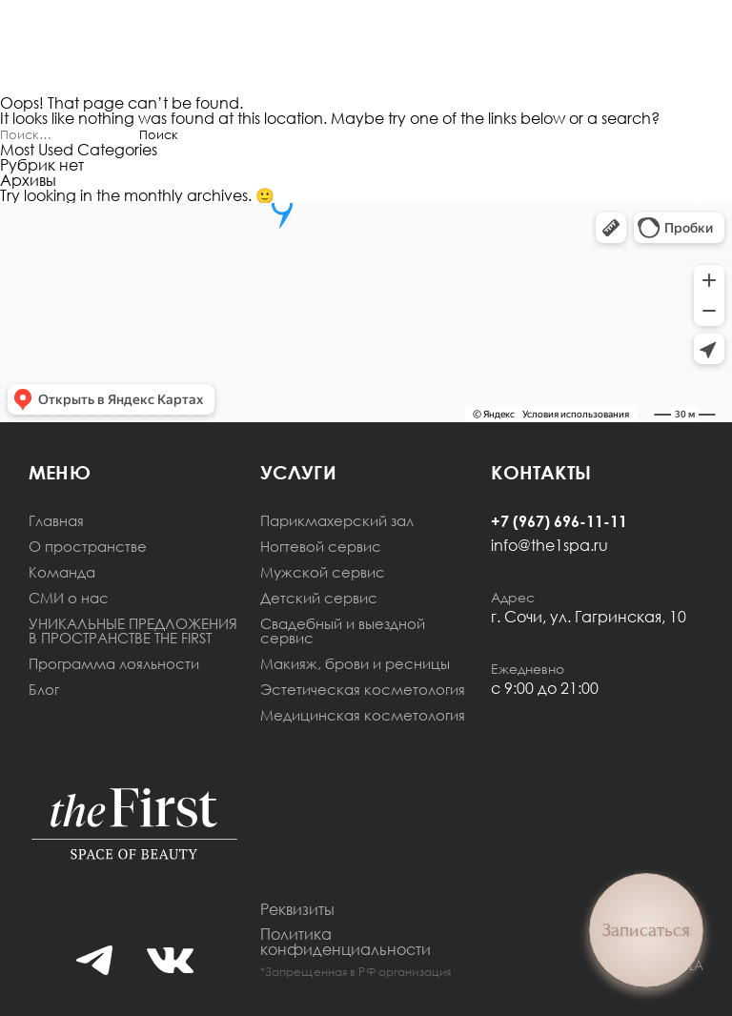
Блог (44, 689)
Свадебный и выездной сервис (342, 631)
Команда (62, 572)
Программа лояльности (114, 664)
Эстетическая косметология (362, 689)
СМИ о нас (69, 598)
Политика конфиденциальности (345, 941)
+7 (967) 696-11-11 (559, 521)
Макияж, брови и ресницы (355, 664)
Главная (56, 521)
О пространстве (88, 546)
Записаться (646, 930)
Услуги (298, 471)
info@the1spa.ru (549, 545)
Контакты (541, 471)
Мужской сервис (322, 572)
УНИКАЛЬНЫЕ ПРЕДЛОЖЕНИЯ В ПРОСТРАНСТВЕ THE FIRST (133, 631)
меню (60, 471)
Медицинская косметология (362, 715)
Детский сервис (318, 598)
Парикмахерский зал (337, 521)
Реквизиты (297, 909)
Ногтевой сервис (320, 546)
